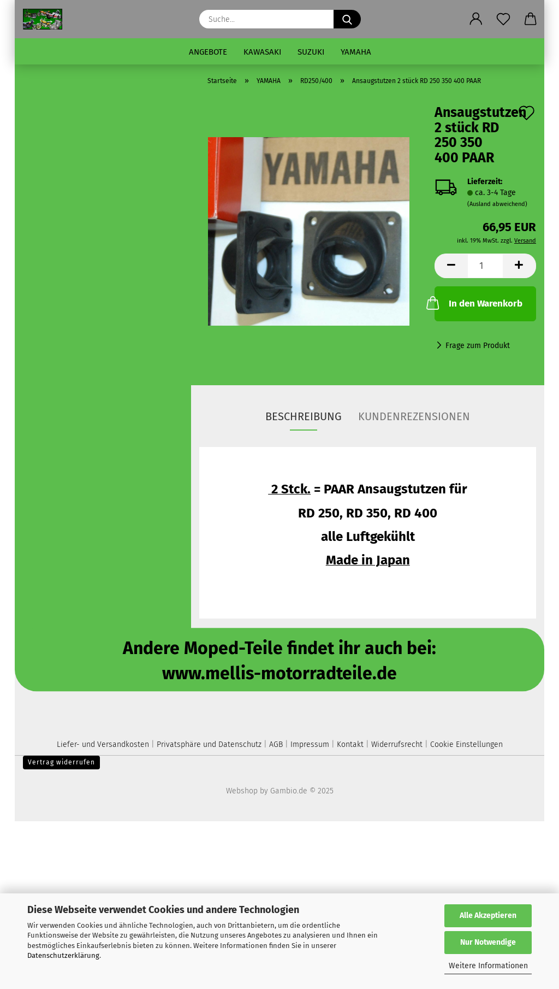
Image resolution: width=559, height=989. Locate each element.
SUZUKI (311, 52)
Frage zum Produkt (477, 345)
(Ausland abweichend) (497, 204)
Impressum (309, 744)
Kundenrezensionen (414, 416)
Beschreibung (303, 416)
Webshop (242, 791)
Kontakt (350, 744)
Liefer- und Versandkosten (103, 744)
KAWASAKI (262, 52)
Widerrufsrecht (397, 744)
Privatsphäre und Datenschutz (209, 744)
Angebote (208, 52)
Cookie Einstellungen (466, 744)
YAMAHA (356, 52)
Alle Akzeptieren (488, 915)
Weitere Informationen (488, 965)
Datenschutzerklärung (63, 955)
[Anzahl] (485, 266)
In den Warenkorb (478, 302)
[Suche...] (347, 19)
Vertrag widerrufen (61, 762)
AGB (276, 744)
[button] (476, 19)
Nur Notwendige (488, 942)
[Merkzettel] (503, 19)
